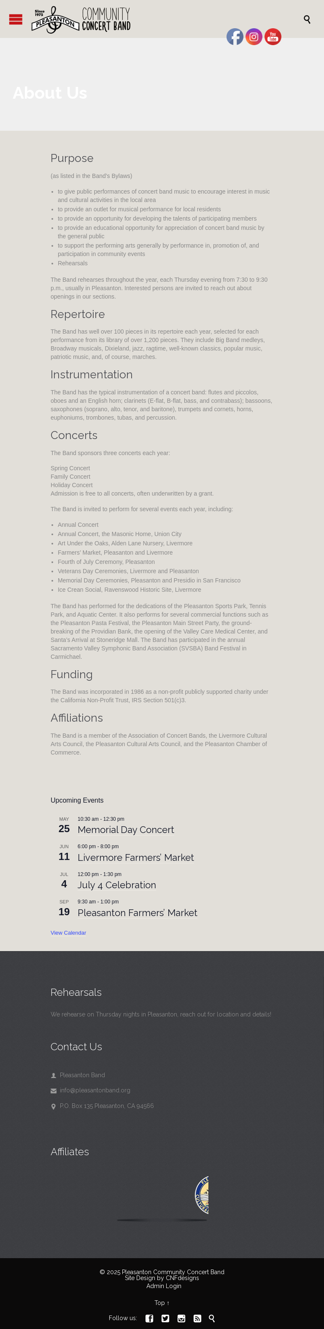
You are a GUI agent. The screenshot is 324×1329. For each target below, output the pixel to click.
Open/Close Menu (16, 19)
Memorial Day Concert (126, 829)
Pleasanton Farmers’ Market (137, 912)
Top (159, 1302)
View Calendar (68, 933)
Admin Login (163, 1286)
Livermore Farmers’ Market (136, 857)
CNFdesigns (182, 1278)
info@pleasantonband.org (90, 1090)
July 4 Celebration (117, 884)
